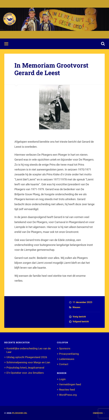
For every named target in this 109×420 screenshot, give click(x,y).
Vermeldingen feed (70, 384)
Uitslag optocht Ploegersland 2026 (26, 357)
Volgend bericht (81, 321)
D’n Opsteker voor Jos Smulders (25, 372)
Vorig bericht (79, 316)
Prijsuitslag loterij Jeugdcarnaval (25, 367)
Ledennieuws (66, 359)
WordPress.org (68, 394)
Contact (63, 364)
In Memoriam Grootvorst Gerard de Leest (51, 69)
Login (62, 379)
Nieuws (76, 307)
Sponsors (64, 348)
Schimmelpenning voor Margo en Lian (28, 362)
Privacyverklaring (69, 353)
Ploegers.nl (19, 413)
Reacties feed (67, 389)
